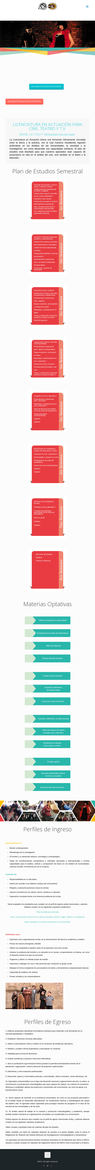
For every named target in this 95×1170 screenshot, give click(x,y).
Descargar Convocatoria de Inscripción (46, 86)
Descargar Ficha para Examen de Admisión (24, 101)
